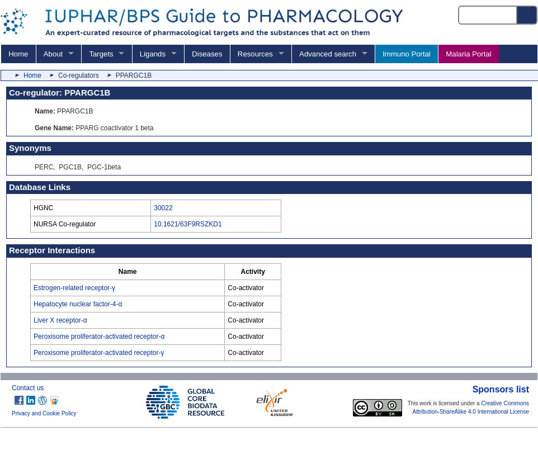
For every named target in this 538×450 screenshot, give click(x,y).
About (53, 54)
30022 (163, 208)
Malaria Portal (468, 54)
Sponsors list (501, 389)
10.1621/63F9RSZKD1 (187, 224)
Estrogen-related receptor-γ (74, 288)
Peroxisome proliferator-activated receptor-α (99, 336)
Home (18, 54)
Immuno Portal (407, 54)
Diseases (207, 54)
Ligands (153, 54)
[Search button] (527, 15)
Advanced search (327, 54)
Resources (255, 54)
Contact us (28, 388)
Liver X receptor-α (60, 320)
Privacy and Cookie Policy (44, 413)
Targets (101, 54)
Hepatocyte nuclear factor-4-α (78, 304)
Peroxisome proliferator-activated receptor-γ (99, 353)
